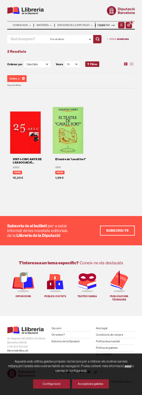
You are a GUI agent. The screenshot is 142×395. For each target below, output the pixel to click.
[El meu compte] (121, 25)
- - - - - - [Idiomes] (106, 25)
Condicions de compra (109, 334)
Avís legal (101, 328)
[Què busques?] (27, 39)
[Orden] (37, 64)
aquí (128, 366)
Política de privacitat (108, 341)
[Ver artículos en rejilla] (126, 64)
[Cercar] (97, 39)
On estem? (58, 334)
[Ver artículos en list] (131, 64)
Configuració (51, 384)
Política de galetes (107, 347)
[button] (129, 25)
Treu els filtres (14, 85)
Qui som (56, 328)
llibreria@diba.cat (17, 350)
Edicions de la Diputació (66, 341)
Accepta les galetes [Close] (90, 384)
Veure (59, 64)
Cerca (118, 39)
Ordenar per (15, 64)
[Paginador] (72, 64)
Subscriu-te (117, 230)
